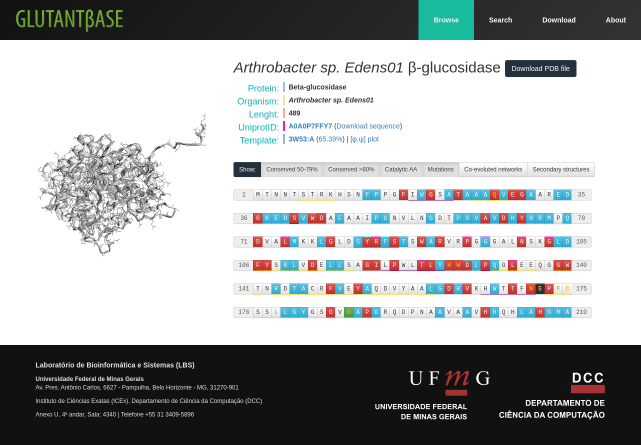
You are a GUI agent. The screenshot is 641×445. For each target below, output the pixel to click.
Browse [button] (446, 20)
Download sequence (368, 126)
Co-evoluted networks (493, 169)
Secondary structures (561, 169)
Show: (247, 169)
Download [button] (559, 20)
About (616, 20)
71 (244, 242)
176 (244, 312)
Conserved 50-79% (292, 169)
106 (244, 265)
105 (581, 242)
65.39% (330, 139)
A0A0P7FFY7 (310, 126)
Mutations (441, 169)
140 (581, 265)
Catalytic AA (401, 169)
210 (581, 312)
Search (500, 20)
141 (244, 288)
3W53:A (301, 139)
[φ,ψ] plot (364, 139)
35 (581, 194)
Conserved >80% (351, 169)
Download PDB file (541, 68)
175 (581, 288)
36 (244, 218)
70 (581, 218)
